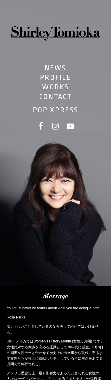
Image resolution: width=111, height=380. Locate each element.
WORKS (55, 87)
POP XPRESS (55, 110)
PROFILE (55, 77)
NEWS (55, 68)
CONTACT (55, 97)
